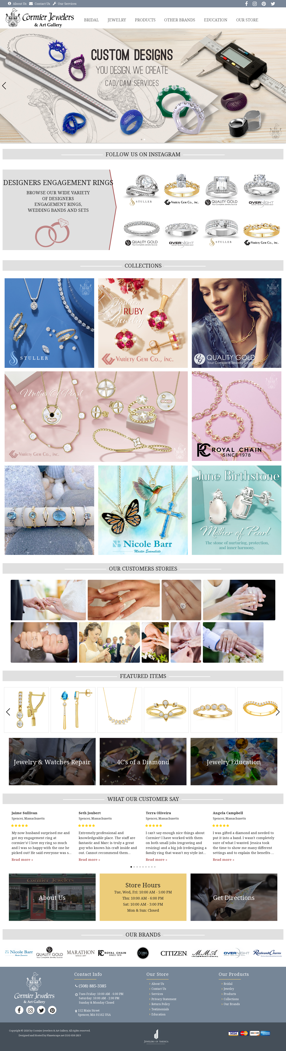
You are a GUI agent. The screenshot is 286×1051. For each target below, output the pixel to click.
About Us (17, 3)
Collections (231, 999)
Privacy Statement (163, 999)
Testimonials (160, 1009)
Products (146, 19)
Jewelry (117, 19)
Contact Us (39, 3)
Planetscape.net (55, 1035)
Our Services (64, 3)
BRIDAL (91, 19)
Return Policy (160, 1004)
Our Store (248, 19)
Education (216, 19)
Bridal (228, 984)
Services (157, 994)
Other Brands (181, 19)
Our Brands (232, 1004)
